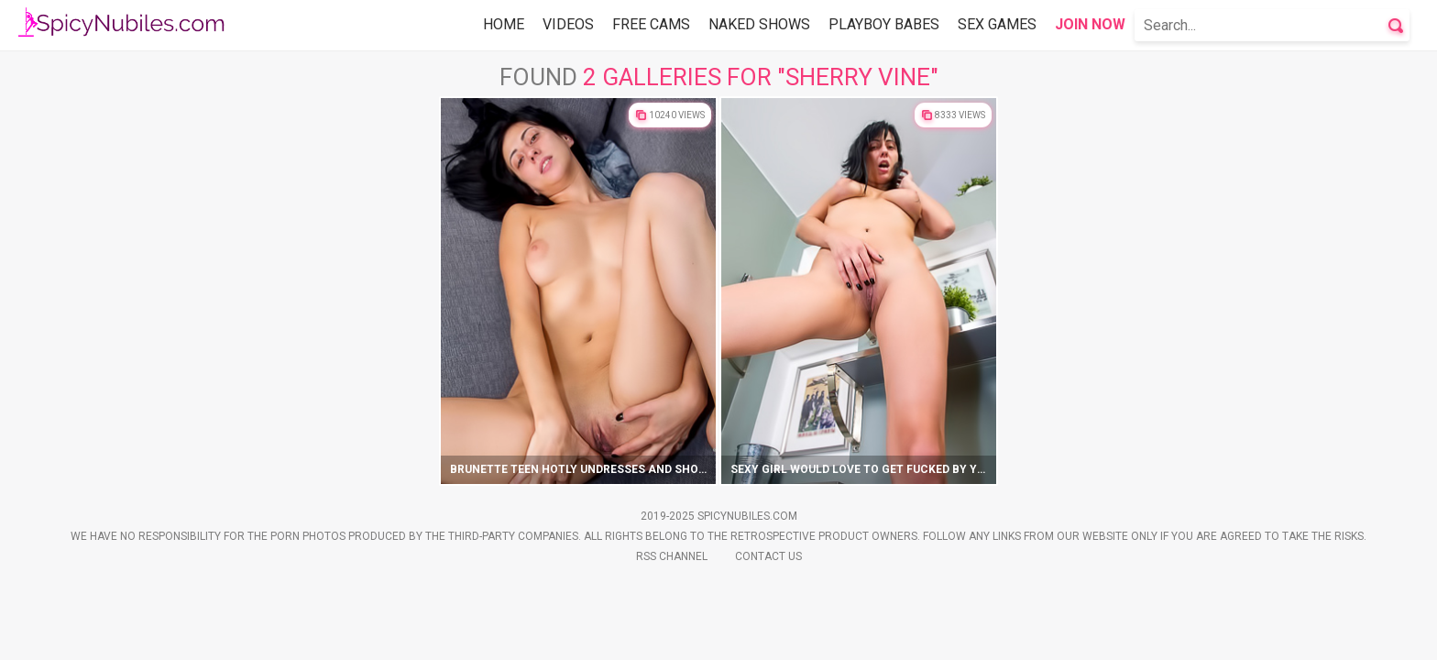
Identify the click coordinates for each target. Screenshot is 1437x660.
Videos (568, 24)
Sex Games (997, 24)
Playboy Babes (883, 24)
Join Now (1090, 24)
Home (503, 24)
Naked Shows (759, 24)
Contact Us (768, 556)
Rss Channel (672, 556)
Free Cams (651, 24)
